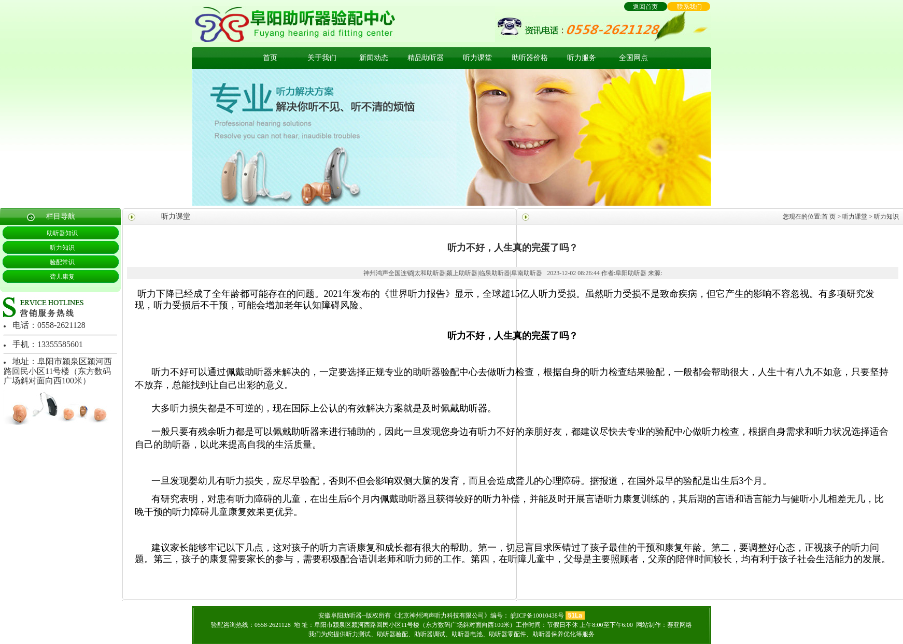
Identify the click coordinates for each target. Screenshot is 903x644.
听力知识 (62, 247)
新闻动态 (373, 58)
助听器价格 (530, 58)
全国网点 (633, 58)
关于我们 (321, 58)
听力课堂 (477, 58)
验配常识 (62, 262)
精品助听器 (425, 58)
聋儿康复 (62, 276)
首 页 (829, 216)
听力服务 (581, 58)
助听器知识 (62, 233)
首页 (270, 58)
